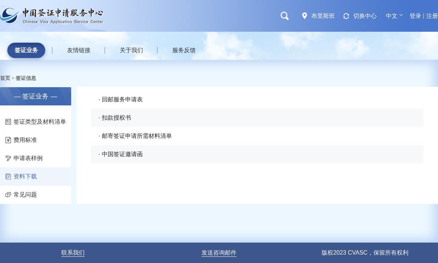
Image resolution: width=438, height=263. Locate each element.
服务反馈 (184, 50)
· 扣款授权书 (115, 118)
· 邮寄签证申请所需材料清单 (135, 136)
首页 (5, 78)
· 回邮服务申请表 (121, 99)
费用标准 (21, 140)
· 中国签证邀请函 (121, 154)
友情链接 (79, 50)
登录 (415, 16)
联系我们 (73, 253)
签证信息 (26, 78)
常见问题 (21, 195)
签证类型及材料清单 (35, 122)
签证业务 (26, 50)
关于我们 (131, 50)
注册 (432, 16)
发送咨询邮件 (219, 253)
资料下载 (21, 176)
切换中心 (365, 16)
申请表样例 (24, 158)
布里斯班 (323, 16)
